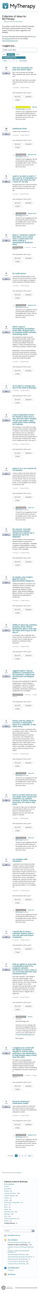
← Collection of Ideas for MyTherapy (12, 21)
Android (7, 38)
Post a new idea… (9, 1184)
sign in (19, 1172)
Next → (30, 1156)
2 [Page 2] (19, 1156)
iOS (34, 36)
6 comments (15, 135)
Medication (7, 1214)
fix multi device (19, 273)
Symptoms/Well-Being (10, 1218)
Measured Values (9, 1211)
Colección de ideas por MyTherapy (17, 1242)
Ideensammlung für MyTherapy (16, 1254)
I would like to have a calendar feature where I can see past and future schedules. (23, 934)
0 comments (15, 390)
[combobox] (18, 1230)
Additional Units (19, 129)
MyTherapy (11, 1274)
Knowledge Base (13, 1268)
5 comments (15, 285)
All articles (10, 1270)
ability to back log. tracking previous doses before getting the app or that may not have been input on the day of (24, 628)
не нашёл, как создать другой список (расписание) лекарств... (23, 579)
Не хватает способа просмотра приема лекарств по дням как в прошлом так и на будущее (23, 533)
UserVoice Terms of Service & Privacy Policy (26, 1287)
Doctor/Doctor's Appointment (12, 1202)
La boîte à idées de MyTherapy (16, 1261)
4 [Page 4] (25, 1156)
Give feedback (13, 1240)
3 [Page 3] (22, 1156)
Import (6, 1207)
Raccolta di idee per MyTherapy (17, 1263)
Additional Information (10, 1193)
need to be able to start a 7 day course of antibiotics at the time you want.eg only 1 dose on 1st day (24, 179)
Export (6, 1205)
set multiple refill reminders (19, 860)
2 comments (15, 87)
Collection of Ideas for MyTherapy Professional (21, 1247)
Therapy (6, 1221)
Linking (6, 1209)
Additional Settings (9, 1195)
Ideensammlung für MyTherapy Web (18, 1259)
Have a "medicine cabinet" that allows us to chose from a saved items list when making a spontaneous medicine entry (24, 239)
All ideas (6, 1186)
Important (29, 97)
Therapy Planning (24, 87)
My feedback (23, 60)
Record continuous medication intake (21, 1102)
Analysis (6, 1198)
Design (6, 1200)
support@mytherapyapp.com (25, 1034)
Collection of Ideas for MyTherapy (18, 1244)
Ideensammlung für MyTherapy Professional (20, 1257)
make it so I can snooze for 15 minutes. (24, 469)
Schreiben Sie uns (14, 1235)
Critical (18, 100)
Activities (6, 1191)
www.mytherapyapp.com (10, 41)
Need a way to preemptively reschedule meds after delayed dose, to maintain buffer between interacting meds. (24, 330)
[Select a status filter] (10, 61)
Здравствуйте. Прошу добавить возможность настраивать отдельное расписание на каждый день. (23, 674)
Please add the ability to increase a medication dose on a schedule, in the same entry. (24, 723)
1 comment (15, 194)
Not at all (18, 97)
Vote (6, 73)
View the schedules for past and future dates (22, 69)
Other (5, 1216)
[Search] (33, 1230)
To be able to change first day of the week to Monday (24, 387)
